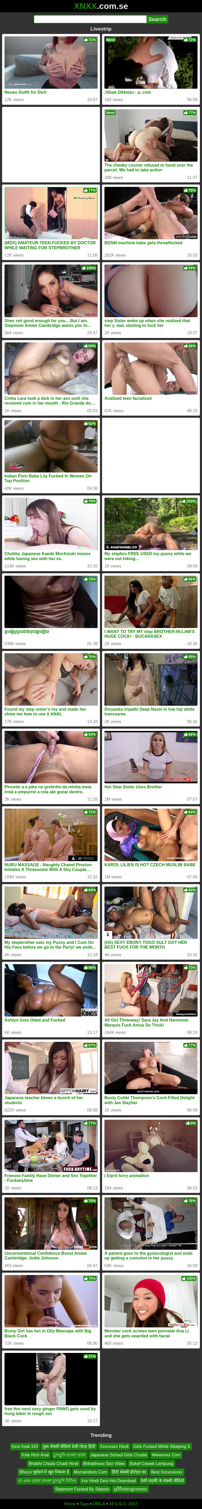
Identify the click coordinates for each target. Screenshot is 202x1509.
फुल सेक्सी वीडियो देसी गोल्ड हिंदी (69, 1446)
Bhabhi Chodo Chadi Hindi (53, 1463)
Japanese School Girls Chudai (118, 1455)
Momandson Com (90, 1472)
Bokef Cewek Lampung (151, 1463)
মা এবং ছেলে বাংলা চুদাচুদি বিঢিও (47, 1480)
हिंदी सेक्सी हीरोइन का (129, 1472)
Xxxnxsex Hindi (114, 1446)
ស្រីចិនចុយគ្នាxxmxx (130, 1489)
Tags (84, 1504)
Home (70, 1504)
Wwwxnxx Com (166, 1455)
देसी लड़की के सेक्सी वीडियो (162, 1480)
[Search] (90, 19)
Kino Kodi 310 (25, 1446)
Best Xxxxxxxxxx (166, 1472)
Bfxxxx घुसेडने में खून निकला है (44, 1472)
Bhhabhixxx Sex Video (104, 1463)
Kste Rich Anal (35, 1455)
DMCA (99, 1504)
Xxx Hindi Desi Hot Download (108, 1480)
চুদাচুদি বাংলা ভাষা (70, 1455)
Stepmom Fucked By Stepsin (82, 1489)
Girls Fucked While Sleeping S (161, 1446)
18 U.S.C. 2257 (123, 1504)
